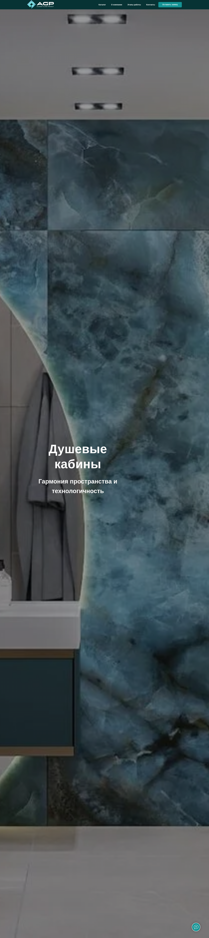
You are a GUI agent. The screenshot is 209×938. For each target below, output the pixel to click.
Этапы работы (134, 5)
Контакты (150, 5)
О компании (116, 5)
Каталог (102, 5)
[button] (170, 4)
